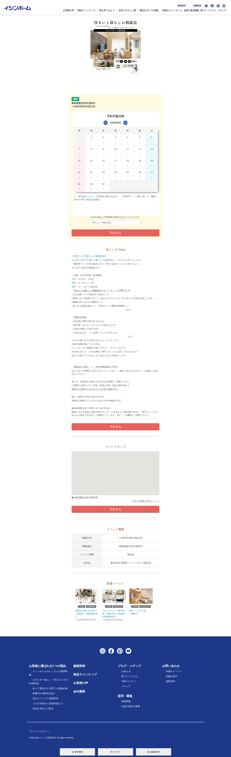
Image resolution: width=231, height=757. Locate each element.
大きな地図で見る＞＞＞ (145, 501)
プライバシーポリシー (39, 733)
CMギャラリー (129, 682)
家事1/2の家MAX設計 (44, 694)
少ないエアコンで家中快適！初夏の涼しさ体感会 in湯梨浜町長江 (114, 615)
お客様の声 (69, 10)
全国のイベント (174, 672)
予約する (115, 426)
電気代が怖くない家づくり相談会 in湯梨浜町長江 (86, 615)
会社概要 (79, 692)
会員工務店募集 (192, 10)
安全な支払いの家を (43, 710)
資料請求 (183, 5)
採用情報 (126, 702)
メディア (222, 10)
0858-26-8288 (92, 199)
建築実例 (79, 667)
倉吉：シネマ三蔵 (137, 612)
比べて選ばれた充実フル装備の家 (50, 689)
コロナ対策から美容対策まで (48, 705)
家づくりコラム (209, 10)
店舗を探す (171, 677)
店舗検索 (198, 5)
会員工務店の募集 (130, 707)
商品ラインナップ (87, 10)
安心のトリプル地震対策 (45, 700)
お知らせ (126, 672)
